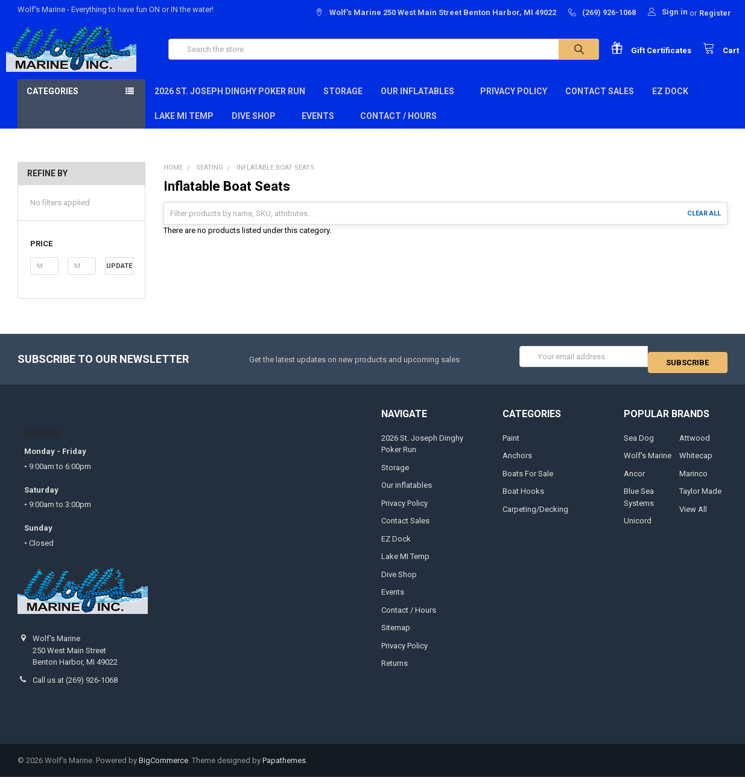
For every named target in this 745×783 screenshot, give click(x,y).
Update (119, 278)
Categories (52, 103)
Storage (343, 103)
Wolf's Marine (647, 461)
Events (322, 128)
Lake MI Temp (184, 128)
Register (715, 13)
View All (693, 515)
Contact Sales (599, 103)
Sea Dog (639, 444)
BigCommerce (163, 766)
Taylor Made (700, 497)
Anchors (517, 461)
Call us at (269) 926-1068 (75, 686)
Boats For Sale (527, 479)
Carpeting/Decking (535, 515)
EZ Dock (670, 103)
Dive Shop (258, 128)
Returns (394, 669)
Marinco (693, 479)
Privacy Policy (513, 103)
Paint (510, 444)
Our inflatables (421, 103)
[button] (81, 256)
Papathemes (284, 766)
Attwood (694, 444)
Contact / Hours (398, 128)
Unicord (637, 526)
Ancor (634, 479)
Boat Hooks (523, 497)
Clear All (704, 225)
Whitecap (695, 461)
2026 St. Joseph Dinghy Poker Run (229, 103)
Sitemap (395, 633)
